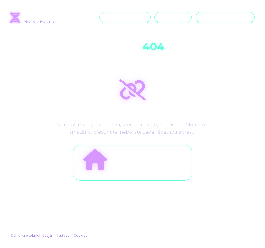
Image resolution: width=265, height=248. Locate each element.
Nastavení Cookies (71, 236)
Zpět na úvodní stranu (132, 159)
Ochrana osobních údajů (31, 236)
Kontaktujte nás (225, 17)
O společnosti (125, 17)
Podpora (173, 17)
